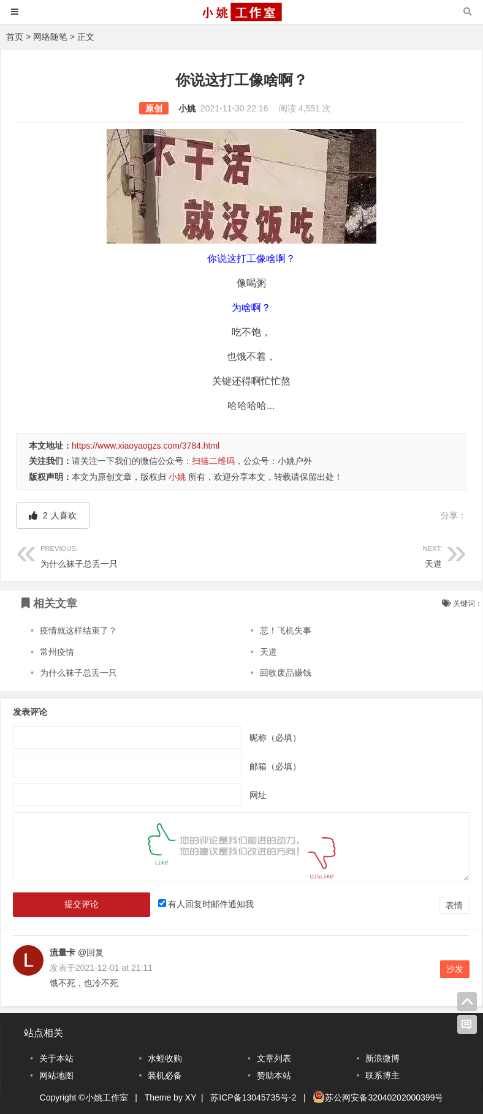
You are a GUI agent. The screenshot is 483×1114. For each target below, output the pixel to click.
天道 (342, 555)
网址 (258, 795)
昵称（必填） (275, 737)
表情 (454, 905)
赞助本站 (274, 1075)
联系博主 (382, 1075)
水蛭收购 (165, 1058)
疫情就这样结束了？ (78, 630)
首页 (14, 37)
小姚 (187, 108)
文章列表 (274, 1058)
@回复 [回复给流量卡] (89, 952)
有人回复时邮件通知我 (211, 904)
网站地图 (56, 1075)
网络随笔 (50, 37)
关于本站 (56, 1058)
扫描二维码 (213, 461)
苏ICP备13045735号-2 (253, 1097)
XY (190, 1097)
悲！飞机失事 (285, 630)
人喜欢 (53, 515)
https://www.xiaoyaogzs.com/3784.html (145, 445)
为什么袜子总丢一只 (141, 555)
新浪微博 (382, 1058)
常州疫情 (57, 652)
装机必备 (165, 1075)
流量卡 (62, 952)
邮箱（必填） (275, 766)
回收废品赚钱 (285, 673)
